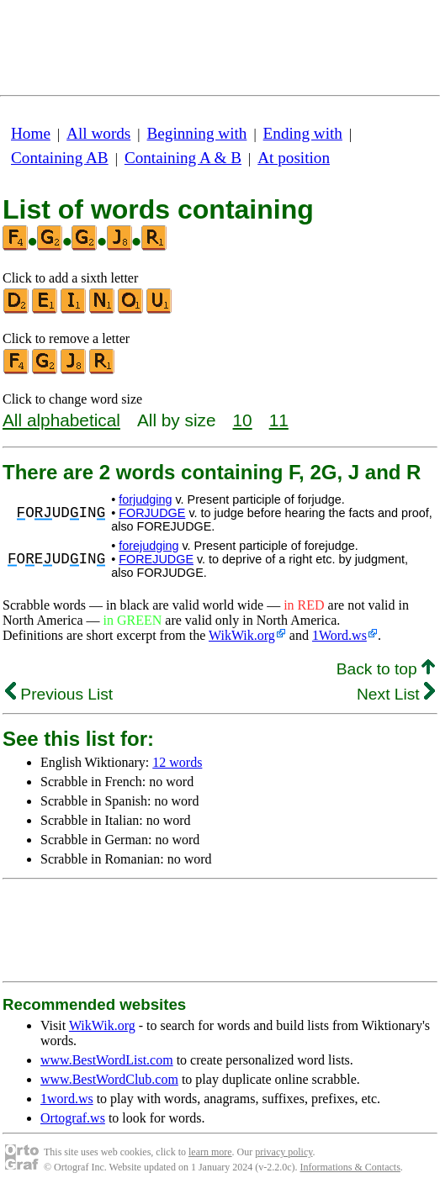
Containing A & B (183, 157)
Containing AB (60, 157)
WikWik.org (242, 635)
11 (279, 420)
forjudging (145, 499)
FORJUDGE (152, 513)
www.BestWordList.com (106, 1060)
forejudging (148, 545)
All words (98, 133)
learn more (210, 1152)
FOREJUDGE (156, 559)
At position (293, 157)
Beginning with (197, 133)
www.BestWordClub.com (109, 1079)
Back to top (386, 669)
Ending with (302, 133)
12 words (177, 762)
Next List (396, 694)
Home (30, 133)
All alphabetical (61, 420)
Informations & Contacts (350, 1167)
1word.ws (66, 1098)
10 (242, 420)
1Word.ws (339, 635)
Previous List (59, 694)
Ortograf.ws (72, 1118)
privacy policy (283, 1152)
